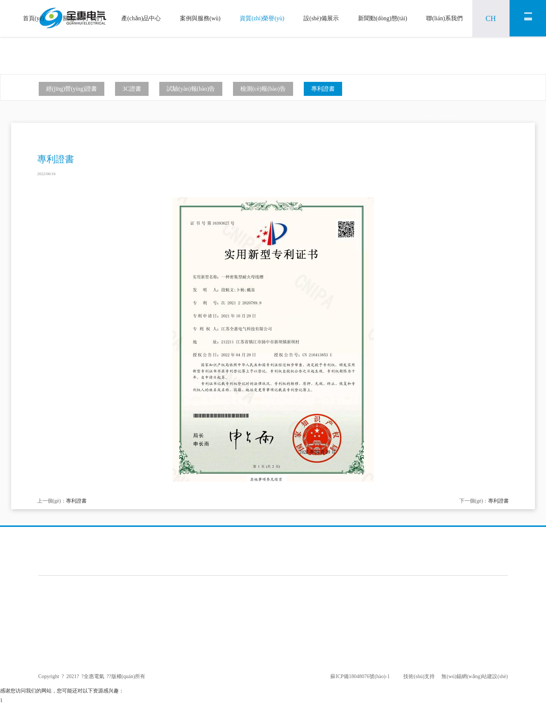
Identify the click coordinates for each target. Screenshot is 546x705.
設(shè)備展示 (321, 18)
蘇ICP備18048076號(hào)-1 (360, 676)
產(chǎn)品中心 (141, 18)
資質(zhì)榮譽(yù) (262, 18)
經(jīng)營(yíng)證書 (71, 89)
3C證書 (131, 89)
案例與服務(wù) (200, 18)
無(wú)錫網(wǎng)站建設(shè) (471, 676)
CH (491, 18)
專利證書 (323, 89)
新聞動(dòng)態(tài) (382, 18)
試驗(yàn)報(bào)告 (191, 89)
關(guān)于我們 (82, 18)
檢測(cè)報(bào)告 (263, 89)
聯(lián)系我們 (444, 18)
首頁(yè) (33, 18)
